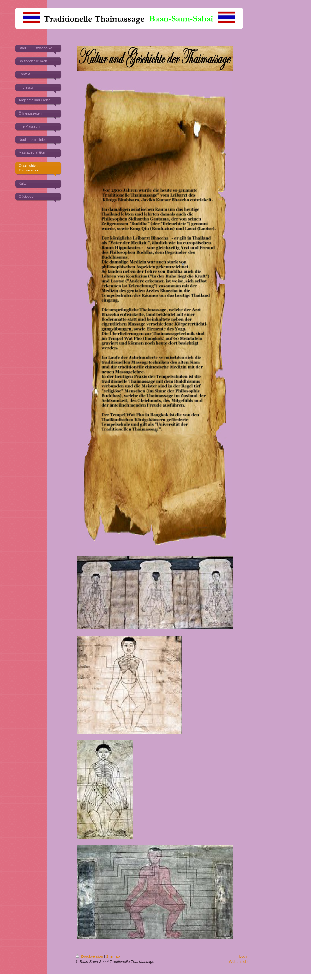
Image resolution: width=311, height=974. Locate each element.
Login (243, 956)
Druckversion (90, 956)
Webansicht (238, 961)
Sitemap (113, 956)
